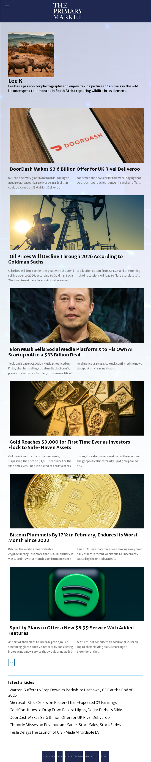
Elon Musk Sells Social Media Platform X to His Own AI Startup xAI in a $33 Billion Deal (70, 352)
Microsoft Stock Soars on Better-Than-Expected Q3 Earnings (63, 702)
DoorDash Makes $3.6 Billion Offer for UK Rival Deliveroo (75, 169)
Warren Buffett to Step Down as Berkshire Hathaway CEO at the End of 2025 (70, 692)
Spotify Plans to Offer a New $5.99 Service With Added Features (71, 630)
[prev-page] (11, 662)
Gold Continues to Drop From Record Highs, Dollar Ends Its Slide (66, 710)
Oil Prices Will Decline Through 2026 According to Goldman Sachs (65, 259)
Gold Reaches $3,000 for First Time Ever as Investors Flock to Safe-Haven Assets (69, 444)
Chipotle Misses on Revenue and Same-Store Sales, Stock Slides (65, 724)
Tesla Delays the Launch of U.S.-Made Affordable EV (54, 732)
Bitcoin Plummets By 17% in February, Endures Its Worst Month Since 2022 (73, 537)
